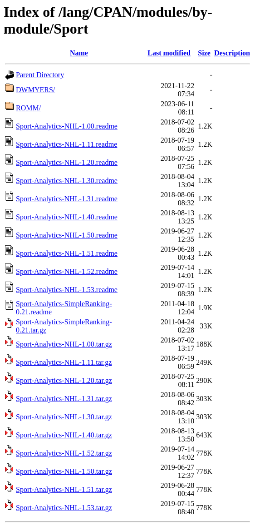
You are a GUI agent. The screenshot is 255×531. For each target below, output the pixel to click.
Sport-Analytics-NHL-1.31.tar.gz (64, 398)
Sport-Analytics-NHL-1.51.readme (67, 253)
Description (232, 53)
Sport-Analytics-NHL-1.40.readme (67, 217)
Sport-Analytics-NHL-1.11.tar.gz (64, 362)
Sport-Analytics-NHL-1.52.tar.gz (64, 453)
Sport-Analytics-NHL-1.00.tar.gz (64, 344)
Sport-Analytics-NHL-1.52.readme (67, 271)
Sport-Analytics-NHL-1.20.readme (67, 162)
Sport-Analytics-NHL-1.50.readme (67, 235)
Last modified (169, 53)
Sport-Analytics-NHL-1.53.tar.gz (64, 507)
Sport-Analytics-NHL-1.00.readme (67, 126)
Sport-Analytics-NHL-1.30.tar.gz (64, 417)
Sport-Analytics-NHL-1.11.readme (66, 144)
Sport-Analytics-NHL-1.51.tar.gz (64, 489)
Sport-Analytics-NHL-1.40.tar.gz (64, 435)
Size (204, 53)
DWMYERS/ (35, 90)
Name (79, 53)
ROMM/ (28, 108)
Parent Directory (40, 75)
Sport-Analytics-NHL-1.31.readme (67, 199)
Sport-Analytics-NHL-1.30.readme (67, 180)
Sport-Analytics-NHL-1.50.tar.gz (64, 471)
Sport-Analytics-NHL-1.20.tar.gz (64, 380)
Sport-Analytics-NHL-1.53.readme (67, 289)
